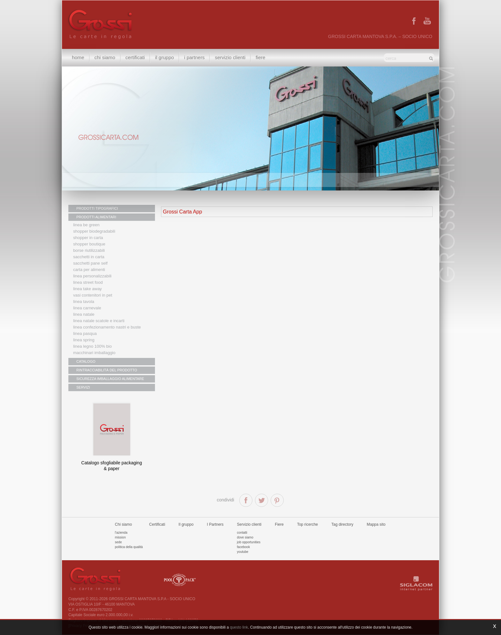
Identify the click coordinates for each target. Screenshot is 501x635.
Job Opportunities (248, 542)
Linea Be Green (86, 224)
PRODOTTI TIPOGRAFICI (97, 208)
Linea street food (88, 282)
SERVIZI (83, 387)
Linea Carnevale (87, 308)
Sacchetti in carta (88, 256)
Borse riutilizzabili (89, 250)
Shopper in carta (88, 237)
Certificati (135, 57)
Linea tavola (83, 301)
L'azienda (121, 532)
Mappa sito (376, 524)
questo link (239, 627)
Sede (118, 542)
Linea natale (84, 314)
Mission (120, 537)
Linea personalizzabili (92, 276)
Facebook (243, 547)
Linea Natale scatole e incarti (98, 320)
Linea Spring (84, 339)
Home (78, 57)
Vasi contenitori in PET (92, 295)
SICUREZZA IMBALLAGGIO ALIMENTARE (110, 379)
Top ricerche (307, 524)
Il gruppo (186, 524)
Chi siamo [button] (105, 57)
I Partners (194, 57)
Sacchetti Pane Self (90, 263)
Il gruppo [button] (164, 57)
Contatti (242, 532)
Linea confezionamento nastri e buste (107, 327)
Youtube (243, 552)
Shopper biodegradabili (94, 231)
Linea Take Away (87, 288)
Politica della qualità (129, 547)
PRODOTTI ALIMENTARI (96, 217)
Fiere (260, 57)
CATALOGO (86, 361)
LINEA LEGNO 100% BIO (92, 346)
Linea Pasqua (85, 333)
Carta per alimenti (89, 269)
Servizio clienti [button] (230, 57)
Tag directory (342, 524)
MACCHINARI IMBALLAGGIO (94, 352)
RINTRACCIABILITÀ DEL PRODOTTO (106, 370)
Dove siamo (245, 537)
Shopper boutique (89, 244)
